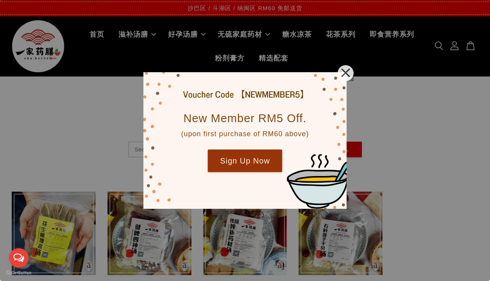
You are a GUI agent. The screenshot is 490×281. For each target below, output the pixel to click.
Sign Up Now (245, 161)
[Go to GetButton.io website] (18, 273)
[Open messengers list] (19, 258)
